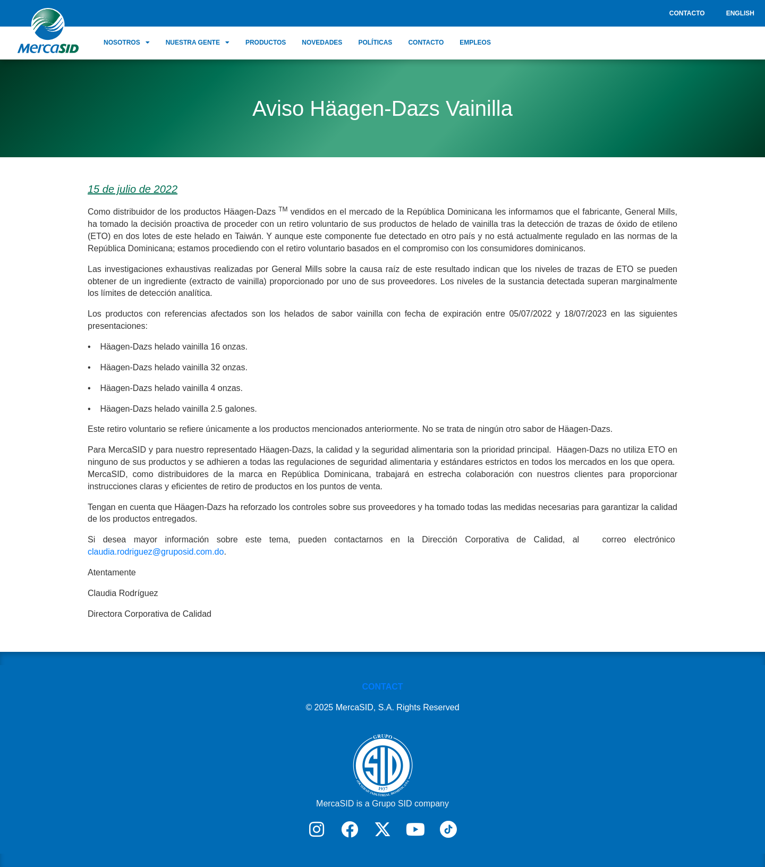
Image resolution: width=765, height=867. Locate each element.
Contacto (687, 13)
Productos (265, 42)
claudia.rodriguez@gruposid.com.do (156, 551)
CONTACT (382, 686)
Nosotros (127, 42)
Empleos (475, 42)
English (740, 13)
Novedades (322, 42)
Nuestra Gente (198, 42)
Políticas (375, 42)
